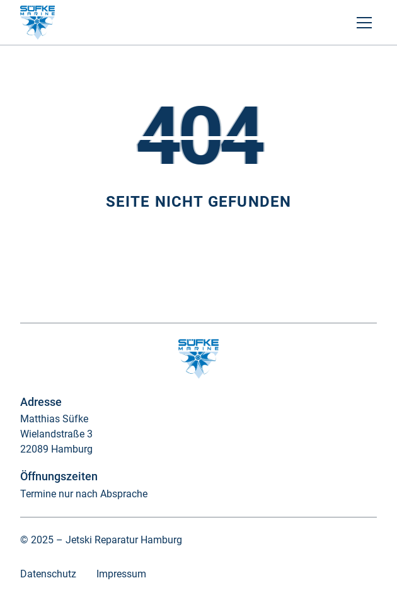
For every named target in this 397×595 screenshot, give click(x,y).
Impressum (121, 574)
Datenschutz (48, 574)
